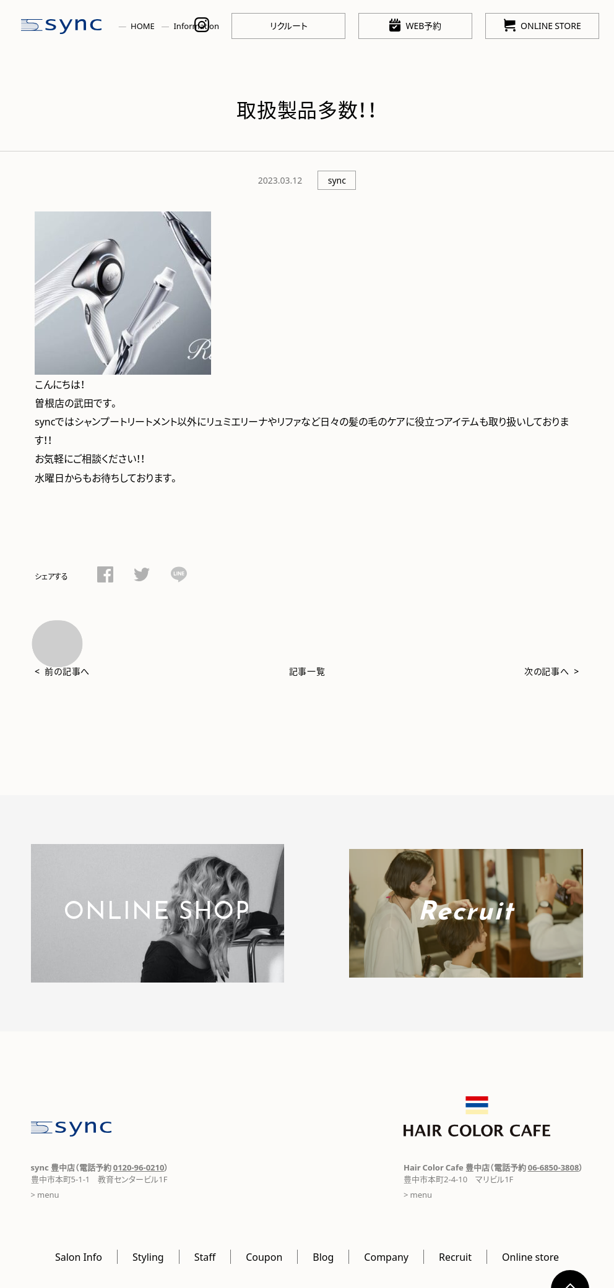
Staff (205, 1256)
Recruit (455, 1256)
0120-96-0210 (139, 1167)
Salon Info (78, 1256)
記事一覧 (307, 671)
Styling (148, 1256)
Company (386, 1256)
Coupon (264, 1256)
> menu (45, 1194)
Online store (530, 1256)
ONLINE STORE (542, 25)
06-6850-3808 (553, 1167)
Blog (323, 1256)
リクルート (289, 25)
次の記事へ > (551, 671)
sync (337, 180)
